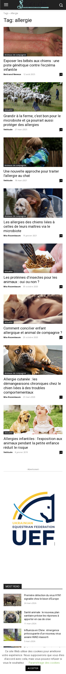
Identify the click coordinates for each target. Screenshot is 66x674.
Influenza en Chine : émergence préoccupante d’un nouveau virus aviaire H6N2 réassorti (42, 634)
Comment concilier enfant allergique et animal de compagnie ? (33, 330)
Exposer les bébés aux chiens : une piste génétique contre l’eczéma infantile (31, 65)
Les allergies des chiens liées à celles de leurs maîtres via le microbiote (29, 226)
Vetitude (8, 129)
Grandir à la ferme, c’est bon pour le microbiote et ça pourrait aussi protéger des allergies (32, 120)
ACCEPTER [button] (33, 668)
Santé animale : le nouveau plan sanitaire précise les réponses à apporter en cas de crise (41, 616)
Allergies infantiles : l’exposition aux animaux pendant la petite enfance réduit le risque (33, 443)
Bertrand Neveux (12, 74)
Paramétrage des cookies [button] (44, 662)
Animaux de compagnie (15, 55)
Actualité (8, 110)
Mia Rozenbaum (12, 235)
